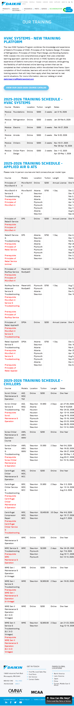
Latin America (59, 677)
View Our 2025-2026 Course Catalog (27, 88)
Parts (37, 9)
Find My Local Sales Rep (37, 672)
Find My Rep (68, 9)
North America (59, 674)
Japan (56, 679)
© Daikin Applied (10, 700)
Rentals (32, 2)
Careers (45, 2)
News (51, 2)
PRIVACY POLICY (24, 700)
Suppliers (57, 2)
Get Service (33, 677)
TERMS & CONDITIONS (41, 700)
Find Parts (32, 675)
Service (44, 9)
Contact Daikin (34, 680)
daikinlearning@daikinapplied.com (19, 79)
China (56, 682)
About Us (64, 2)
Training (38, 2)
